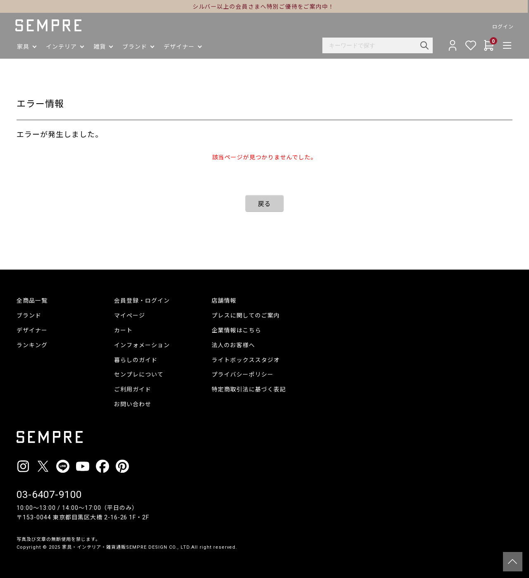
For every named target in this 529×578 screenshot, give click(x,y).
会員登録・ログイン (142, 300)
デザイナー (32, 330)
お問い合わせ (132, 404)
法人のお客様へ (233, 345)
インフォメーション (142, 345)
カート (123, 330)
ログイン (501, 27)
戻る (264, 204)
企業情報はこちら (236, 330)
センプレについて (139, 374)
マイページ (129, 315)
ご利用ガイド (132, 389)
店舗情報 (224, 300)
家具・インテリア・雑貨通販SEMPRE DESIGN (114, 547)
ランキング (32, 345)
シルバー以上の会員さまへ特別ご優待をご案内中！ (264, 6)
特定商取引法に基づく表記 (249, 389)
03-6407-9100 (49, 494)
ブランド (29, 315)
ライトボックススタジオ (246, 360)
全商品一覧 (32, 300)
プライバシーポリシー (243, 374)
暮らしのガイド (135, 360)
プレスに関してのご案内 (246, 315)
